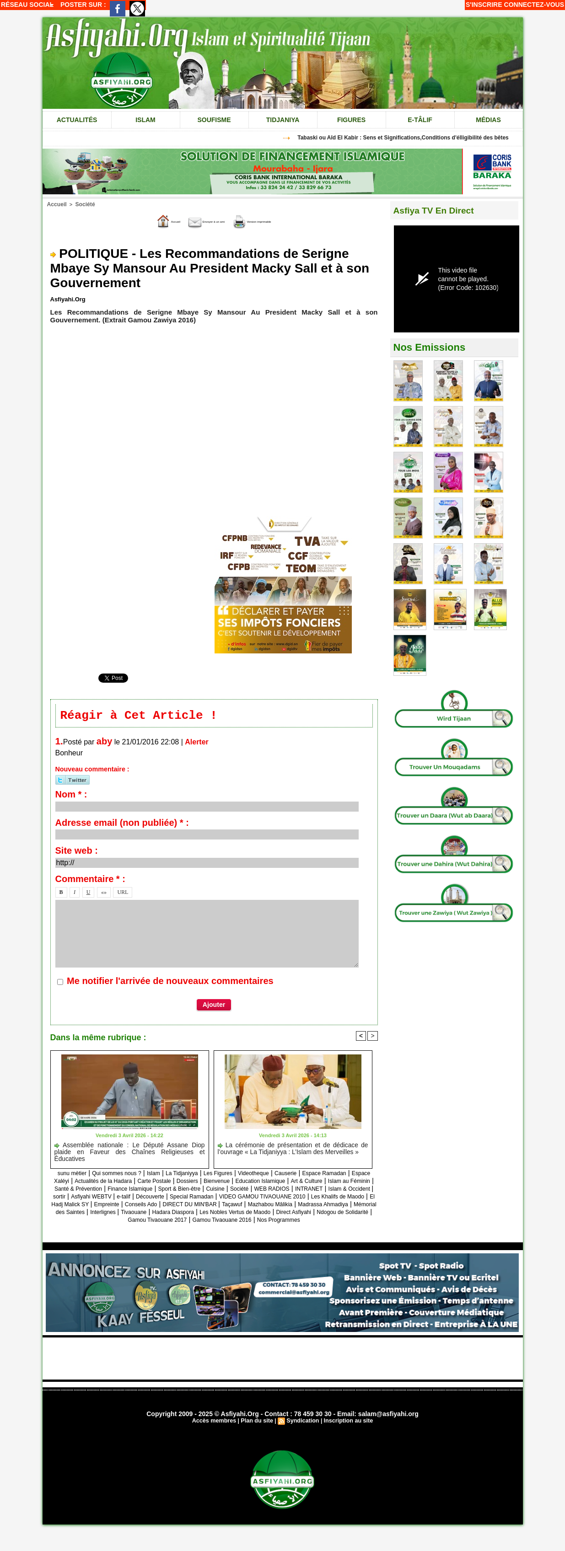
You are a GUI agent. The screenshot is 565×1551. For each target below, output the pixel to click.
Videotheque (292, 1174)
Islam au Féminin (160, 1190)
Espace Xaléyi (116, 1182)
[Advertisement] (283, 1375)
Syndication (302, 1438)
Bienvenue (316, 1182)
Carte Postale (241, 1182)
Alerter (197, 744)
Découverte (78, 1205)
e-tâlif (420, 119)
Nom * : (71, 796)
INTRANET (187, 1198)
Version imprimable (275, 220)
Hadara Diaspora (270, 1221)
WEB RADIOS (143, 1198)
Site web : (76, 852)
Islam (145, 119)
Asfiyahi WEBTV (314, 1198)
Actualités (77, 119)
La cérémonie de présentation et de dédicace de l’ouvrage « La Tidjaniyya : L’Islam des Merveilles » (293, 1150)
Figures (351, 119)
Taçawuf (261, 1213)
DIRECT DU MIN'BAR (210, 1213)
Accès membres (217, 1438)
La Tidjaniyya (205, 1174)
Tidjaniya (283, 119)
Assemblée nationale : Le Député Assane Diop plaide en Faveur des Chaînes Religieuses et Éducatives (129, 1150)
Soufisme (214, 119)
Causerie (330, 1174)
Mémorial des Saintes (130, 1221)
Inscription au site (346, 1438)
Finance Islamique (284, 1190)
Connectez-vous (534, 4)
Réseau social (27, 4)
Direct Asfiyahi (104, 1229)
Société (82, 204)
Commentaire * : (90, 881)
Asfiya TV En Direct (439, 210)
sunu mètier (73, 1174)
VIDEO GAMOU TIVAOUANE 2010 (214, 1205)
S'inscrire (484, 4)
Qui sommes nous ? (127, 1174)
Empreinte (108, 1213)
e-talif (352, 1198)
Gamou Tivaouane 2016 (317, 1229)
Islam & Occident (237, 1198)
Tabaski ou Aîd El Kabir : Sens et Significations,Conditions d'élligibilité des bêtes (410, 137)
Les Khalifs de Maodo (306, 1205)
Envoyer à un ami (195, 220)
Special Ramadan (128, 1205)
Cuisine (75, 1198)
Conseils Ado (150, 1213)
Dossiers (280, 1182)
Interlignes (186, 1221)
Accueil (56, 204)
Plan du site (257, 1438)
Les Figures (249, 1174)
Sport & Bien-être (343, 1190)
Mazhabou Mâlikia (307, 1213)
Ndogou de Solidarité (164, 1229)
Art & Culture (108, 1190)
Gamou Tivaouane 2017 (238, 1229)
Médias (488, 119)
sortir (274, 1198)
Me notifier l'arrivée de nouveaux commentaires (170, 983)
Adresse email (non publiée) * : (122, 824)
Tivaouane (222, 1221)
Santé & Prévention (220, 1190)
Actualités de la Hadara (179, 1182)
